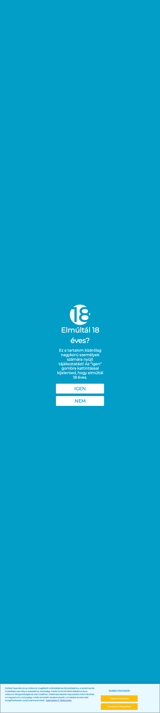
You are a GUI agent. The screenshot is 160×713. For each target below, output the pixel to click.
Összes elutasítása (119, 698)
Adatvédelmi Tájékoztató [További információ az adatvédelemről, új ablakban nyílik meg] (58, 700)
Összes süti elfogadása (119, 706)
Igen (80, 388)
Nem (80, 401)
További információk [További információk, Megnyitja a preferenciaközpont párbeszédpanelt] (119, 690)
